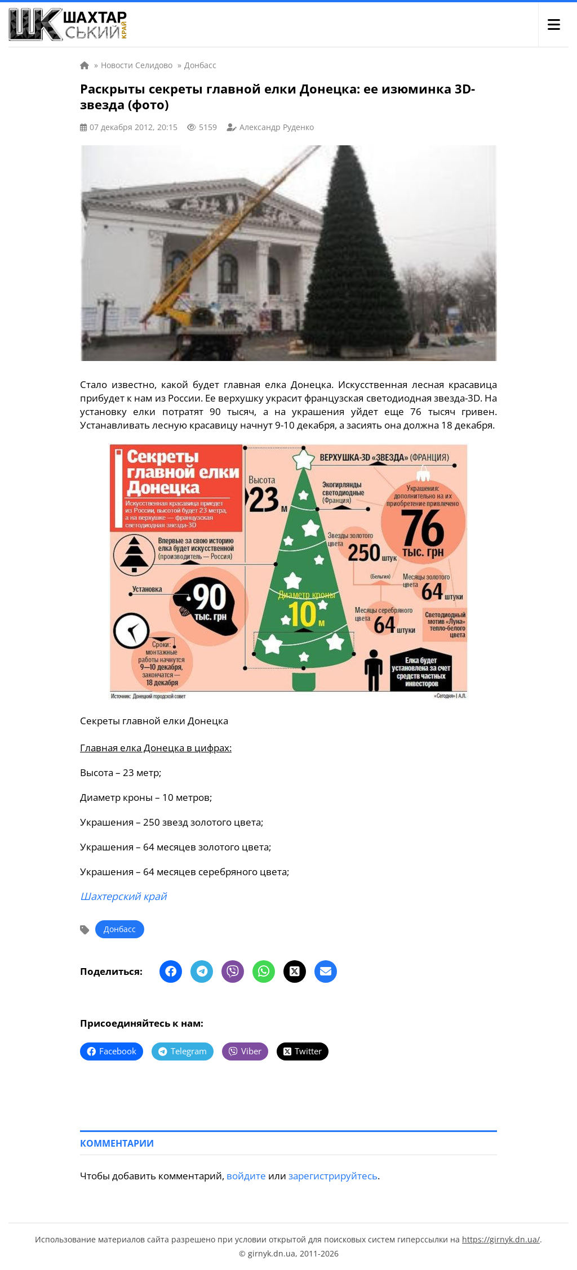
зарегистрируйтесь (333, 1175)
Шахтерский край (123, 896)
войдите (246, 1175)
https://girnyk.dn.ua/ (501, 1239)
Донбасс (120, 929)
